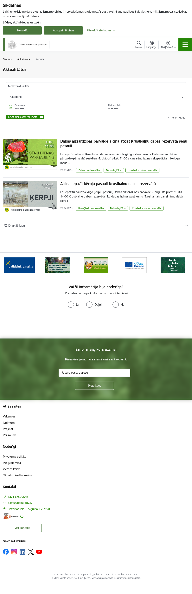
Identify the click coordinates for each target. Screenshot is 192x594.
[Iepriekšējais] (9, 265)
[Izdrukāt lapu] (96, 225)
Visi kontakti (22, 528)
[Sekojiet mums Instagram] (14, 551)
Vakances (9, 416)
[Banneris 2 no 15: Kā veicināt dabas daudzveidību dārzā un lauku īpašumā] (57, 265)
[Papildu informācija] (21, 516)
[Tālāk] (182, 265)
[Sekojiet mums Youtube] (39, 551)
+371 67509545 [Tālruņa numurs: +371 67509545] (18, 497)
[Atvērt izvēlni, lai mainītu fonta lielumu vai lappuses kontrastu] (168, 45)
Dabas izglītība (113, 170)
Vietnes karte (11, 469)
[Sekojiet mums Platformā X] (31, 552)
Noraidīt (22, 30)
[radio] (73, 304)
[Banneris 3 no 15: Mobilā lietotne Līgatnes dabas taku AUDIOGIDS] (96, 265)
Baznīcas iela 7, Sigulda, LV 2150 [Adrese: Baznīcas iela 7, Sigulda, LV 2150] (29, 509)
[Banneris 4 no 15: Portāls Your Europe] (134, 265)
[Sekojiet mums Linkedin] (22, 552)
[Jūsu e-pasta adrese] (94, 373)
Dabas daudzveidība (89, 170)
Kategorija (16, 97)
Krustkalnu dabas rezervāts (142, 170)
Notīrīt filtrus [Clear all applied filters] (178, 117)
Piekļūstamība (12, 463)
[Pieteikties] (94, 386)
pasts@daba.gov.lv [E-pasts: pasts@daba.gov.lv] (20, 503)
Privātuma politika (14, 456)
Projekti (8, 429)
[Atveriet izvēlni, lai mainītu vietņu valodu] (151, 45)
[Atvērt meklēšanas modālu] (138, 45)
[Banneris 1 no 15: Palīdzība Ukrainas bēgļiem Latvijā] (19, 265)
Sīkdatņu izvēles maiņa (17, 475)
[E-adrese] (10, 516)
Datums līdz (114, 105)
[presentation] (32, 324)
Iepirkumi (9, 422)
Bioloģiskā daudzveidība (91, 208)
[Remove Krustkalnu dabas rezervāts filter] (41, 117)
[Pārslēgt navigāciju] (185, 44)
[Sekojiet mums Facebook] (6, 552)
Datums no (20, 105)
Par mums (9, 435)
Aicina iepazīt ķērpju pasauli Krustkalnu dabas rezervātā (108, 183)
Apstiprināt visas (63, 30)
